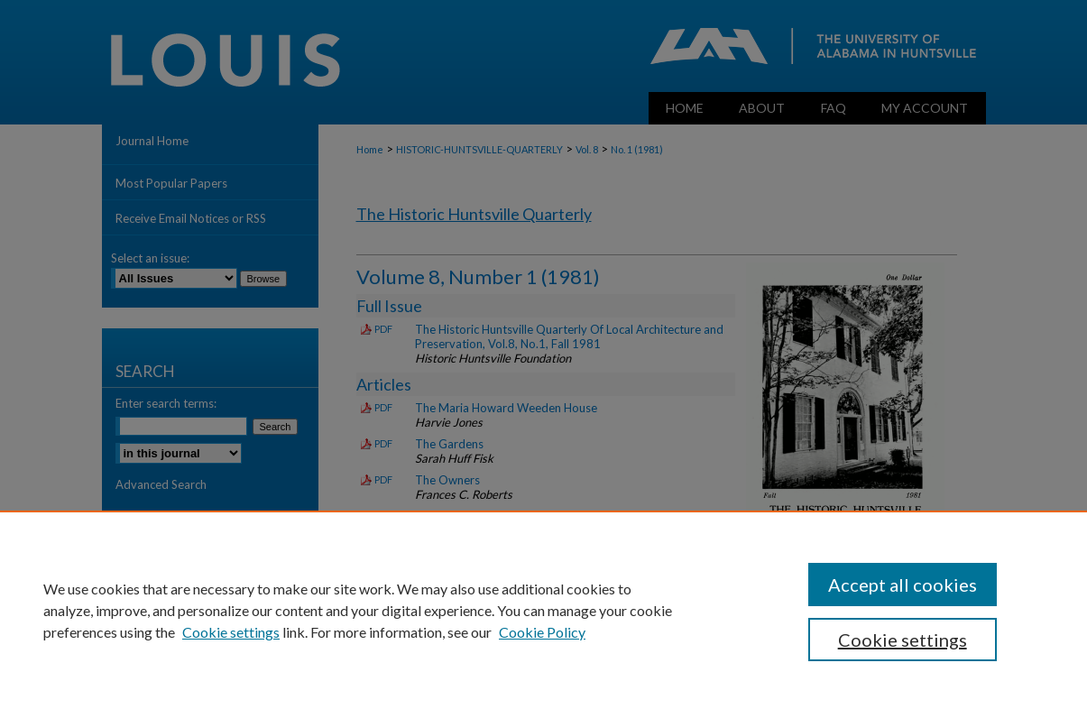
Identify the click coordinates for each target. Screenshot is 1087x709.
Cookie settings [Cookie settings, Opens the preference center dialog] (902, 639)
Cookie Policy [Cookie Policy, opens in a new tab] (542, 631)
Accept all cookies (902, 584)
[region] (543, 610)
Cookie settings (231, 631)
